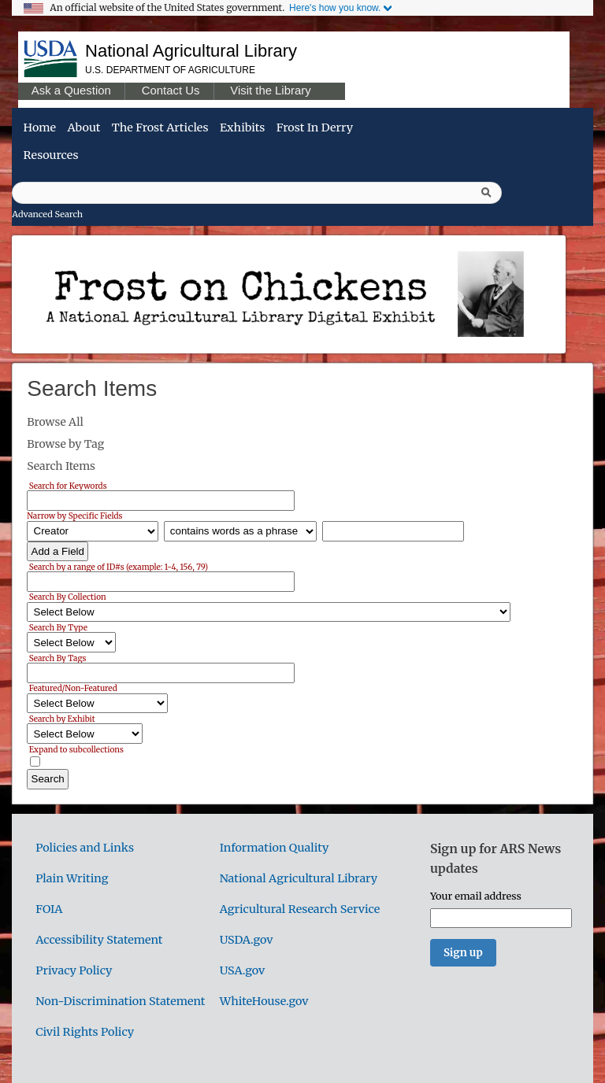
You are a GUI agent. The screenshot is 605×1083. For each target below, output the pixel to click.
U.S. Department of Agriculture (170, 70)
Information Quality (274, 848)
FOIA (48, 909)
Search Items (61, 466)
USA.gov (242, 970)
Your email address (475, 895)
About (83, 127)
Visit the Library (270, 90)
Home (40, 127)
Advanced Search (47, 214)
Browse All (55, 422)
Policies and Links (84, 848)
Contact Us (171, 90)
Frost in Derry (315, 127)
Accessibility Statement (98, 940)
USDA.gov (246, 940)
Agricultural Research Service (300, 909)
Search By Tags (58, 657)
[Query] (257, 193)
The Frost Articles (160, 127)
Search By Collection (67, 597)
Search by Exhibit (62, 718)
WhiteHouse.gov (264, 1001)
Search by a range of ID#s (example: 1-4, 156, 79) (118, 566)
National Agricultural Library (191, 51)
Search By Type (58, 627)
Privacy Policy (73, 970)
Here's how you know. (334, 7)
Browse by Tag (65, 444)
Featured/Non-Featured (73, 688)
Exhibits (242, 127)
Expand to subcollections (76, 749)
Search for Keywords (68, 485)
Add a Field (58, 551)
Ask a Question (71, 90)
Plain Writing (71, 878)
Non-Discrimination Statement (120, 1001)
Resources (51, 155)
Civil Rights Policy (84, 1032)
